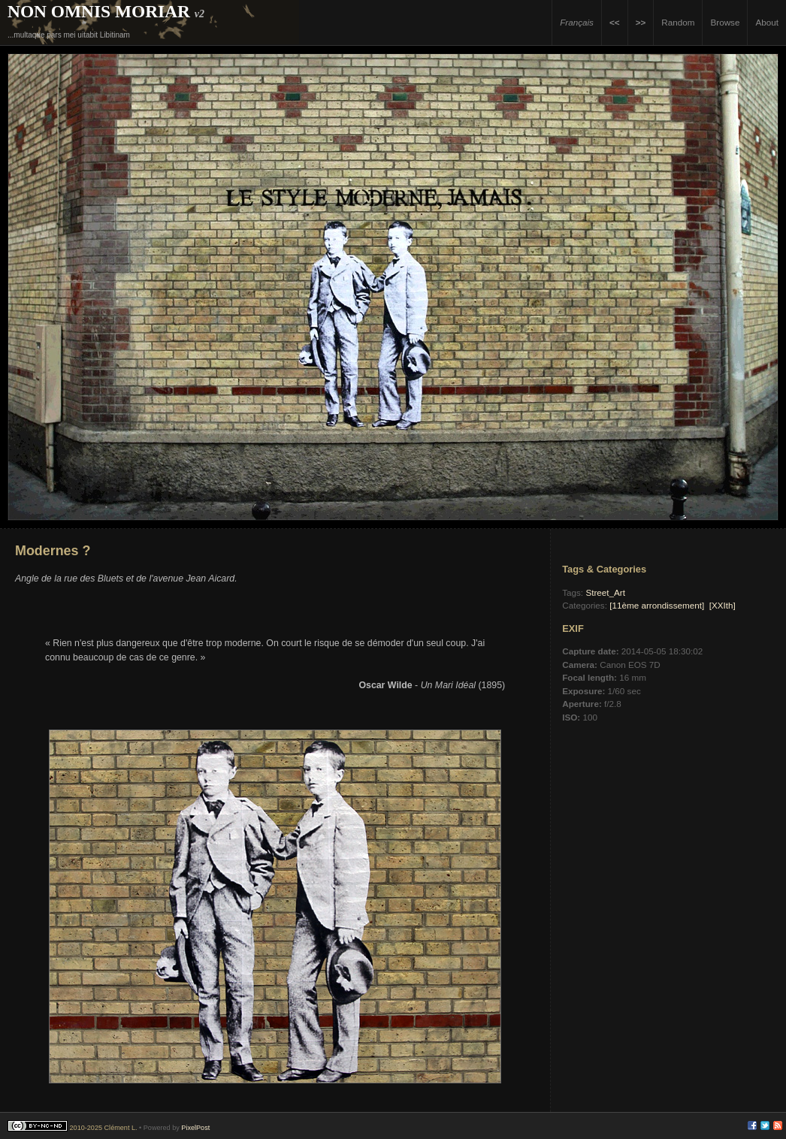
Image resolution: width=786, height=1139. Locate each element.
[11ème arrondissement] (656, 605)
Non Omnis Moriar (99, 11)
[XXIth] (722, 605)
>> (641, 22)
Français (577, 22)
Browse (724, 22)
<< (614, 22)
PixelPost (195, 1127)
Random (677, 22)
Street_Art (605, 592)
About (766, 22)
